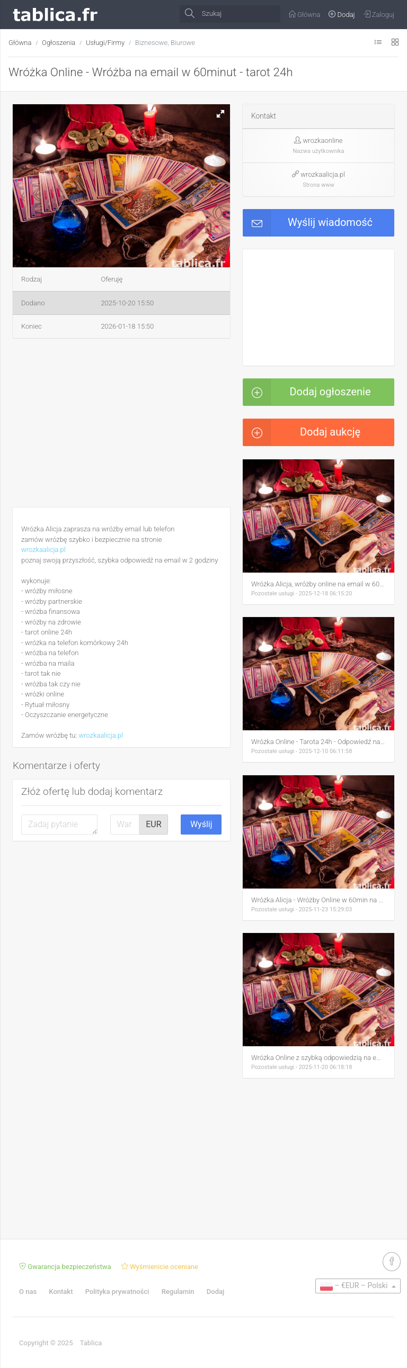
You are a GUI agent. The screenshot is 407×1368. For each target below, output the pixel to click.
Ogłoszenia (58, 43)
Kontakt (61, 1291)
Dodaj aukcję (301, 432)
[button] (220, 113)
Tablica (91, 1343)
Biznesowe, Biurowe (165, 43)
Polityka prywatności (117, 1291)
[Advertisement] (121, 425)
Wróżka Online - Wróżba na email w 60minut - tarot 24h (150, 72)
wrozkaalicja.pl (43, 550)
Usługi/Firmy (105, 43)
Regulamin (178, 1291)
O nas (28, 1291)
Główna (19, 43)
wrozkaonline (323, 140)
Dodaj (215, 1291)
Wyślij (201, 824)
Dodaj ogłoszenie (307, 392)
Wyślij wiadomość (308, 223)
